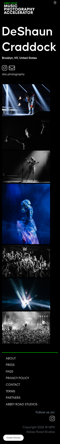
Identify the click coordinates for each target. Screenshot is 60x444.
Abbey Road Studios (21, 404)
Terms (10, 391)
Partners (13, 398)
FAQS (9, 371)
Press (10, 365)
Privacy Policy (17, 378)
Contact (13, 384)
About (11, 358)
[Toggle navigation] (55, 2)
